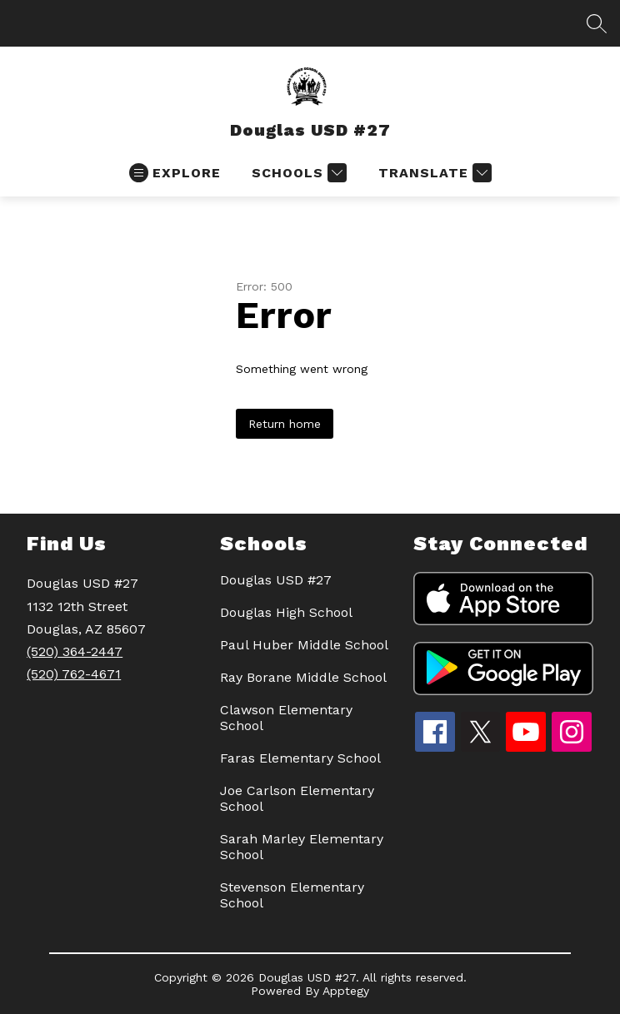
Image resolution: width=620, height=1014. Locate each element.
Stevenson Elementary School (292, 895)
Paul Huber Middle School (304, 645)
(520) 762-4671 (74, 674)
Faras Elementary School (300, 758)
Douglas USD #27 (276, 580)
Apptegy (345, 990)
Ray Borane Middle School (303, 677)
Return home (284, 423)
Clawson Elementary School (286, 717)
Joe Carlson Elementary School (297, 798)
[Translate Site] (433, 172)
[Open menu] (175, 172)
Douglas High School (286, 612)
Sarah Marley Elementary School (301, 846)
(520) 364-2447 (74, 651)
